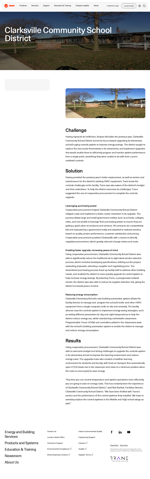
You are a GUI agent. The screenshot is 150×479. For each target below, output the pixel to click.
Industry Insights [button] (82, 5)
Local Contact (129, 6)
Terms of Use (124, 445)
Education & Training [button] (62, 5)
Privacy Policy (114, 445)
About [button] (96, 5)
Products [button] (23, 5)
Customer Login (113, 6)
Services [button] (34, 5)
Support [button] (46, 5)
